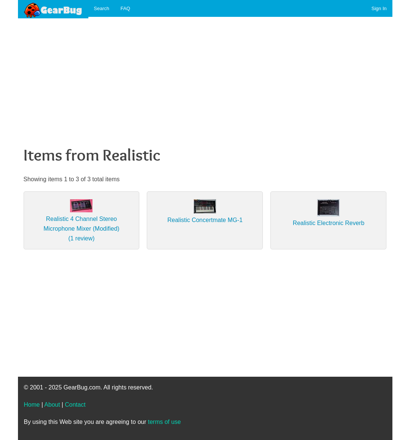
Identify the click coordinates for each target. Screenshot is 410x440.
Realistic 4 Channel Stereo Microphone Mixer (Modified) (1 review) (81, 228)
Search (101, 8)
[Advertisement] (205, 75)
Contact (75, 404)
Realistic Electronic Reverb (328, 223)
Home (32, 404)
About (52, 404)
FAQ (125, 8)
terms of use (164, 422)
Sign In (378, 8)
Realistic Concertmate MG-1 (205, 220)
